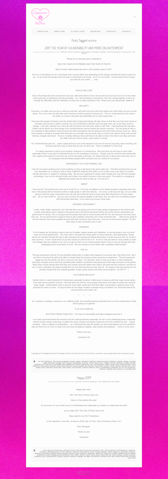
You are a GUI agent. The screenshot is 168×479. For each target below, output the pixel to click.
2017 (102, 450)
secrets (106, 366)
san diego (87, 456)
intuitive (127, 363)
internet (112, 363)
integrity (106, 363)
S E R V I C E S (42, 31)
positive (125, 455)
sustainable (114, 367)
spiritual (118, 456)
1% (39, 361)
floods (96, 363)
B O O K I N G (95, 31)
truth (114, 369)
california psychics (53, 452)
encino (91, 363)
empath (97, 452)
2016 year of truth (69, 450)
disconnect (51, 363)
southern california (88, 367)
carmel (62, 452)
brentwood (85, 361)
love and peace (99, 364)
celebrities (112, 361)
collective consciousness (80, 452)
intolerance (120, 363)
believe (72, 361)
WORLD (84, 53)
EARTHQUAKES (86, 52)
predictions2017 (51, 456)
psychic (60, 456)
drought (58, 363)
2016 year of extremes (54, 450)
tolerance (103, 369)
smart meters (66, 367)
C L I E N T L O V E (77, 31)
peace (59, 366)
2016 (45, 450)
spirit (112, 456)
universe (120, 369)
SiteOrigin (87, 474)
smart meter (57, 367)
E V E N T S (126, 31)
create (92, 452)
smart (43, 367)
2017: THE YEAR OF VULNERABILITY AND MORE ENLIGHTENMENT (84, 48)
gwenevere (91, 453)
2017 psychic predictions (61, 361)
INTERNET (103, 52)
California (92, 361)
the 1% (121, 367)
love (91, 364)
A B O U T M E (59, 31)
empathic (104, 452)
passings (53, 366)
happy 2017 (108, 453)
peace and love (67, 366)
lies (88, 364)
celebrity (119, 361)
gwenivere (99, 453)
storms (98, 367)
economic (85, 363)
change (125, 361)
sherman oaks (126, 366)
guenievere (124, 452)
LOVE (99, 381)
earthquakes (77, 363)
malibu (107, 364)
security (112, 366)
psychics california (70, 456)
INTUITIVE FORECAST (114, 52)
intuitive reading (80, 364)
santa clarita (99, 366)
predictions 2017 (40, 456)
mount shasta (114, 364)
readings (80, 456)
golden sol (116, 452)
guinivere (65, 453)
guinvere (72, 453)
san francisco (89, 366)
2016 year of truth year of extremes (88, 450)
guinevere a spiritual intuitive (51, 453)
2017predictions (122, 450)
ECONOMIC (95, 52)
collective (68, 452)
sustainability (105, 367)
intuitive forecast (124, 453)
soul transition (76, 367)
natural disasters (125, 364)
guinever (132, 452)
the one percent (129, 367)
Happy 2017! (84, 378)
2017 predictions (46, 361)
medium (82, 455)
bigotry (78, 361)
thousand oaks (132, 457)
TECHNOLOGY (126, 52)
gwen (77, 453)
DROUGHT (64, 52)
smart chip (49, 367)
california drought (102, 361)
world (133, 458)
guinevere (38, 453)
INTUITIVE (79, 381)
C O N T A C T (111, 31)
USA (133, 52)
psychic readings (78, 366)
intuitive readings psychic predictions (57, 455)
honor (101, 363)
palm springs (44, 366)
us (124, 369)
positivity (132, 455)
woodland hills (131, 369)
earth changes (67, 363)
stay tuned (124, 456)
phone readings (117, 455)
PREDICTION (106, 381)
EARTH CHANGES (74, 52)
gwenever (83, 453)
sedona (118, 366)
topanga (109, 369)
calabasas (131, 450)
